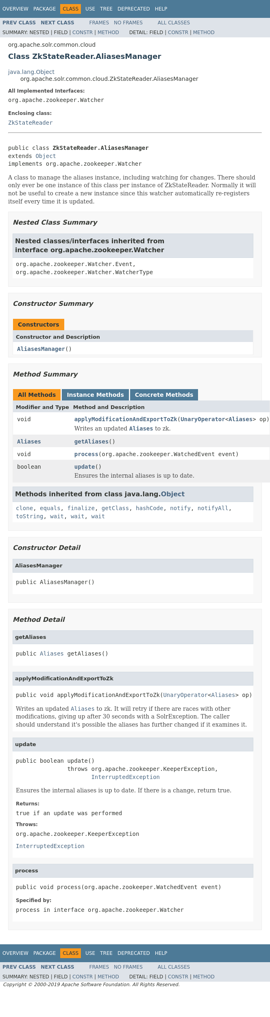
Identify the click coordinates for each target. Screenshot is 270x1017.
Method (108, 32)
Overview (15, 9)
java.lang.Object (31, 72)
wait (57, 516)
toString (29, 516)
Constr (82, 32)
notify (180, 508)
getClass (115, 508)
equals (50, 508)
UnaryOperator (203, 419)
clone (24, 508)
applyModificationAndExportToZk (125, 419)
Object (45, 156)
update (84, 466)
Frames (99, 23)
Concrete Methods (164, 395)
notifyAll (213, 508)
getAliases (91, 441)
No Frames (128, 23)
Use (90, 9)
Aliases (241, 419)
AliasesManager (41, 349)
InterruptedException (125, 777)
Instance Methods (95, 395)
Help (161, 9)
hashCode (149, 508)
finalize (80, 508)
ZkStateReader (30, 122)
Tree (106, 9)
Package (44, 9)
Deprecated (134, 9)
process (86, 454)
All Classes (174, 23)
